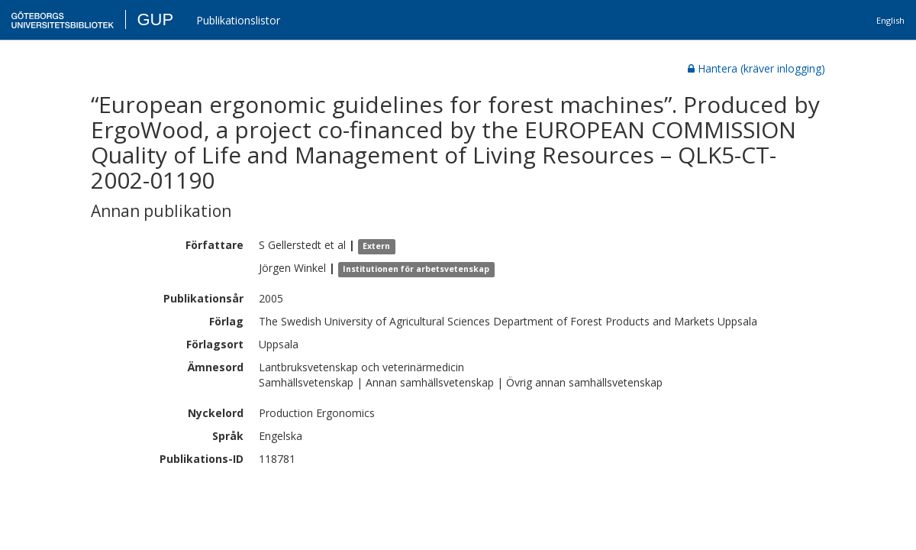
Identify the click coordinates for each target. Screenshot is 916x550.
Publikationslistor (238, 20)
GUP (155, 19)
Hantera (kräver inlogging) (756, 68)
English (890, 20)
